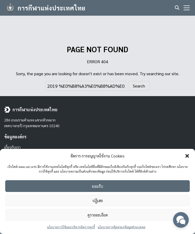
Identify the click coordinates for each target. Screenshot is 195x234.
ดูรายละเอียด (97, 214)
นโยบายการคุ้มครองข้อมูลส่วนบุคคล (121, 227)
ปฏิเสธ (97, 200)
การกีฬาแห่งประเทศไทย (51, 8)
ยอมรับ (97, 186)
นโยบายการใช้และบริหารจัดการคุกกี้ (71, 227)
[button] (187, 156)
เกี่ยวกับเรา (12, 147)
